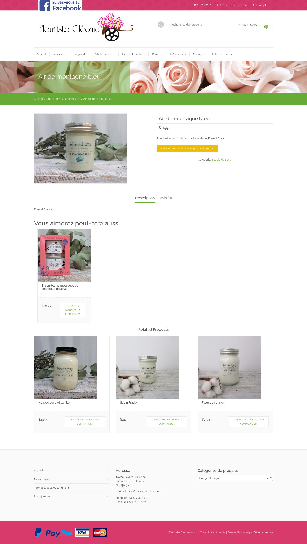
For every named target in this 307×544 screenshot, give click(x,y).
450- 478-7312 (202, 5)
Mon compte (259, 5)
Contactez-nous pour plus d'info (73, 310)
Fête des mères (222, 54)
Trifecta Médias (263, 532)
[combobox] (235, 478)
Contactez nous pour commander (187, 148)
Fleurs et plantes (133, 54)
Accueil (41, 54)
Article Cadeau (105, 54)
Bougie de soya (70, 98)
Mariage (199, 54)
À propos (58, 54)
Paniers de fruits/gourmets (169, 54)
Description (145, 198)
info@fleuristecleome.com (231, 5)
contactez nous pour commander (166, 421)
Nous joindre (79, 54)
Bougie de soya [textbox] (234, 478)
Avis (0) (166, 198)
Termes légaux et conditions (52, 487)
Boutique (52, 98)
